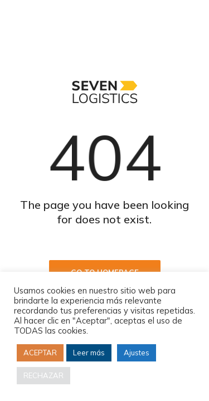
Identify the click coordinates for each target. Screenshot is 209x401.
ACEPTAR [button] (40, 352)
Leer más (89, 352)
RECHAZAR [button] (43, 375)
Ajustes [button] (136, 352)
